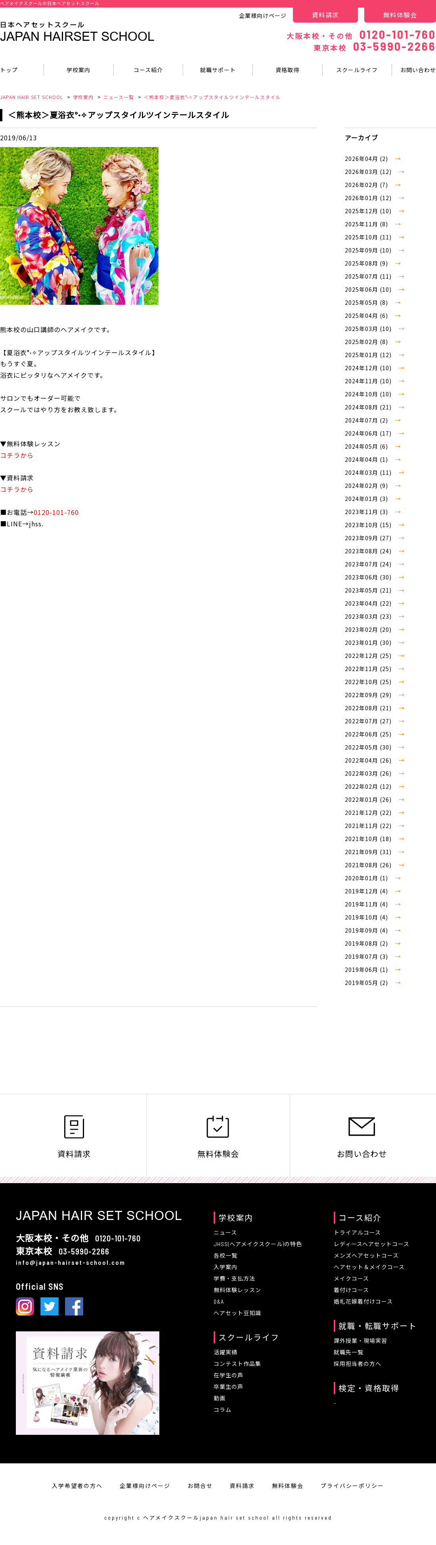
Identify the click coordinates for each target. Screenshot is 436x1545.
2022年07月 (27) (369, 721)
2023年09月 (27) (369, 538)
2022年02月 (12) (369, 786)
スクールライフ (357, 70)
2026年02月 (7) (367, 185)
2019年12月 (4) (367, 891)
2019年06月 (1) (367, 969)
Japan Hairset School (77, 36)
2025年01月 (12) (369, 355)
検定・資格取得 (369, 1388)
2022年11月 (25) (369, 669)
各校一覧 (225, 1255)
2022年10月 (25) (369, 682)
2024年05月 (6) (367, 446)
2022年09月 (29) (369, 695)
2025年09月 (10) (369, 250)
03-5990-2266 (375, 46)
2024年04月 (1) (367, 459)
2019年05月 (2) (367, 983)
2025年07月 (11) (369, 276)
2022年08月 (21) (369, 708)
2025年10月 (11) (369, 237)
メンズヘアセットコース (366, 1255)
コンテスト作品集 (237, 1363)
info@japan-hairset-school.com (70, 1262)
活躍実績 (225, 1352)
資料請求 (325, 14)
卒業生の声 (228, 1386)
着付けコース (351, 1290)
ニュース (225, 1232)
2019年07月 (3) (367, 956)
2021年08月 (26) (369, 865)
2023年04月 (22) (369, 603)
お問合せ (200, 1485)
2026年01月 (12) (369, 198)
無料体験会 (400, 14)
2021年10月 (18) (369, 839)
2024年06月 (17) (369, 433)
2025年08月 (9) (367, 263)
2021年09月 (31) (369, 852)
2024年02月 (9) (367, 486)
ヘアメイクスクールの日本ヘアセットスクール (49, 3)
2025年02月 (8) (367, 342)
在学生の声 (228, 1375)
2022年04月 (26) (369, 760)
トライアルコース (357, 1232)
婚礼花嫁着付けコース (363, 1301)
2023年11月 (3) (367, 512)
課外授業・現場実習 (360, 1340)
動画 (220, 1398)
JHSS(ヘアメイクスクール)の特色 (258, 1244)
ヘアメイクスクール (171, 1517)
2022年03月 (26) (369, 773)
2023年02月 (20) (369, 629)
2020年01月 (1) (367, 878)
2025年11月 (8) (367, 224)
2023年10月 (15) (369, 525)
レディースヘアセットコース (371, 1244)
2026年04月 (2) (367, 159)
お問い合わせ (362, 1136)
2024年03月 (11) (369, 472)
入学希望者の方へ (77, 1485)
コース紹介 (148, 70)
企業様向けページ (263, 15)
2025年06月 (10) (369, 289)
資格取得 (287, 70)
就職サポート (218, 70)
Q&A (219, 1301)
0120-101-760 (361, 34)
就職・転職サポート (377, 1326)
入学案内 (225, 1267)
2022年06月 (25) (369, 734)
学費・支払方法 (234, 1278)
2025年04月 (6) (367, 315)
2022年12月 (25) (369, 656)
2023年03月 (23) (369, 616)
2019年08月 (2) (367, 943)
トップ (9, 70)
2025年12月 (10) (369, 211)
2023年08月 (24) (369, 551)
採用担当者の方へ (357, 1363)
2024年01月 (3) (367, 499)
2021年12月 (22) (369, 812)
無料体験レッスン (237, 1290)
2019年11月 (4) (367, 904)
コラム (222, 1409)
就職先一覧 (348, 1352)
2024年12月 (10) (369, 368)
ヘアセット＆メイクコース (369, 1267)
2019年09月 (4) (367, 930)
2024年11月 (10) (369, 381)
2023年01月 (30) (369, 642)
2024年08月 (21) (369, 407)
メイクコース (351, 1278)
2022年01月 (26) (369, 799)
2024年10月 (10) (369, 394)
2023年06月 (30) (369, 577)
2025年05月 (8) (367, 302)
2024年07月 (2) (367, 420)
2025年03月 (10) (369, 329)
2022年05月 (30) (369, 747)
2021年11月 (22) (369, 826)
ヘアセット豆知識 (237, 1313)
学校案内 (78, 70)
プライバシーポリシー (352, 1485)
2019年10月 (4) (367, 917)
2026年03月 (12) (369, 172)
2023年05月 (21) (369, 590)
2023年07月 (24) (369, 564)
